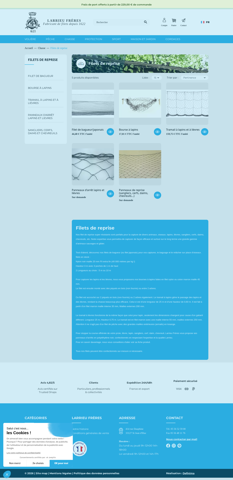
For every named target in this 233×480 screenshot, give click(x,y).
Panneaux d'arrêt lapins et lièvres (88, 192)
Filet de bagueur (40, 76)
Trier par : (172, 77)
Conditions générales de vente (90, 433)
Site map (41, 475)
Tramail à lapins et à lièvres (43, 101)
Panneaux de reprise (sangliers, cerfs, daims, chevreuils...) (133, 193)
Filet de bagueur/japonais (88, 129)
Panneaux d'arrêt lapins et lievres (41, 116)
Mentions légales (60, 475)
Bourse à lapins (39, 87)
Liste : (145, 77)
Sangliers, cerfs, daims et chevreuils (42, 131)
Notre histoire (80, 429)
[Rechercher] (121, 22)
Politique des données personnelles (96, 475)
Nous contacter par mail (181, 439)
